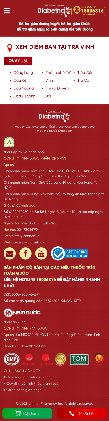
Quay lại (17, 61)
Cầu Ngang (23, 88)
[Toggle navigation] (9, 11)
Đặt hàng (27, 413)
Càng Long (23, 73)
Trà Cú (83, 81)
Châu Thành (24, 96)
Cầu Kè (19, 81)
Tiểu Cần (85, 73)
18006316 (81, 413)
